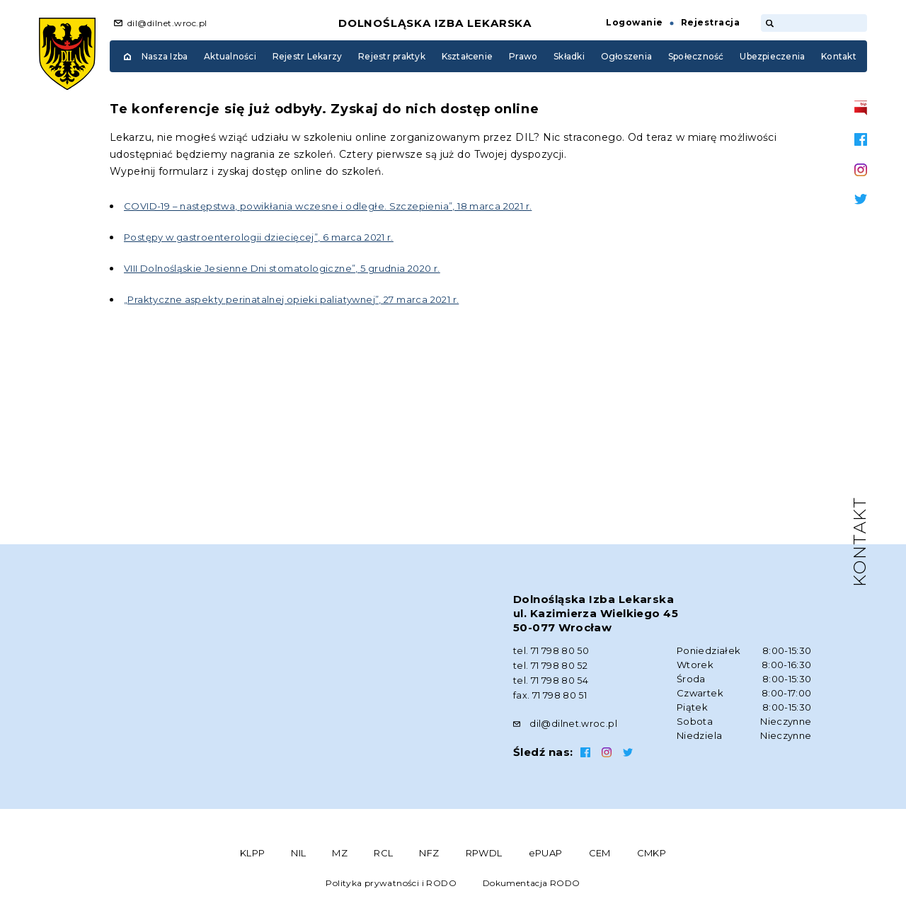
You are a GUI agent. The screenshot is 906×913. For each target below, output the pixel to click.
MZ (340, 850)
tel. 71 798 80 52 (550, 664)
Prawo (523, 56)
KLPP (252, 850)
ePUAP (546, 850)
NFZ (429, 850)
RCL (383, 850)
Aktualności (230, 56)
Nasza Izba (165, 56)
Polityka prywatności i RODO (391, 880)
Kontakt (838, 56)
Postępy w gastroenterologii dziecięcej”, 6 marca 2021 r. (269, 237)
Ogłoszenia (626, 56)
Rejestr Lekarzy (308, 56)
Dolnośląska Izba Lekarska (435, 23)
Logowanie (634, 22)
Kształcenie (467, 56)
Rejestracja (710, 22)
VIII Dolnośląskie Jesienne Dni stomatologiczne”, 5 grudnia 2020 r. (297, 268)
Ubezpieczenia (772, 56)
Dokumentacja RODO (531, 880)
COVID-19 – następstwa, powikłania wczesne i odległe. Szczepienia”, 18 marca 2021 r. (345, 206)
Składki (569, 56)
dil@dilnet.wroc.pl (167, 23)
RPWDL (484, 850)
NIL (298, 850)
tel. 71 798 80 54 (551, 678)
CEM (600, 850)
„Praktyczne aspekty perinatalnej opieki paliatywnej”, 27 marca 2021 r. (305, 299)
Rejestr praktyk (391, 56)
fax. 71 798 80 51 (550, 693)
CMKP (652, 850)
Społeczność (696, 56)
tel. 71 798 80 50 (551, 650)
